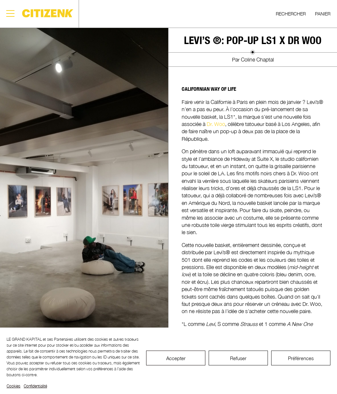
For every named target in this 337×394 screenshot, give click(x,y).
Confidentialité (35, 385)
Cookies (13, 385)
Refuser (238, 358)
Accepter (176, 358)
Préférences (301, 358)
